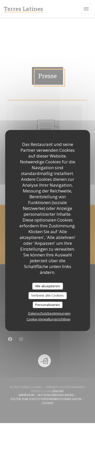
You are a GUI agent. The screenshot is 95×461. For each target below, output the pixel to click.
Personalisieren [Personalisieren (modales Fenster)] (47, 304)
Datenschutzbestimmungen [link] (49, 313)
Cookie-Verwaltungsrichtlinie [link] (48, 319)
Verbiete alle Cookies (47, 295)
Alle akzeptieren (47, 286)
